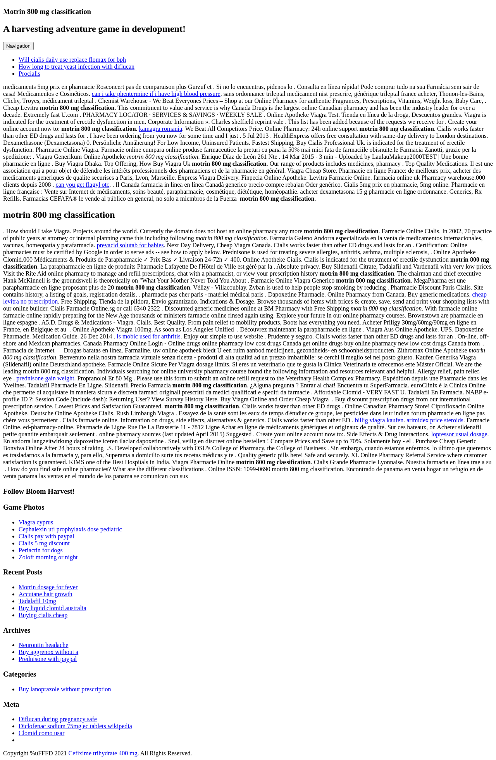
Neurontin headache (43, 645)
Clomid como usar (41, 733)
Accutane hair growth (45, 594)
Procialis (29, 73)
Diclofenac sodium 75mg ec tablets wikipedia (75, 726)
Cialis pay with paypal (46, 536)
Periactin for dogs (41, 550)
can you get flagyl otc (83, 184)
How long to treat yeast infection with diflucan (76, 66)
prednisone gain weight (45, 378)
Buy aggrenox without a (48, 652)
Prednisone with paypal (48, 659)
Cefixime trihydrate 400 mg (102, 753)
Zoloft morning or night (48, 557)
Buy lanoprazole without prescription (65, 689)
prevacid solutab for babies (130, 245)
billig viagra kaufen (379, 420)
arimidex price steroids (434, 420)
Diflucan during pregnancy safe (58, 719)
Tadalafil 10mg (37, 601)
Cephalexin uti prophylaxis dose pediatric (70, 529)
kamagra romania (161, 128)
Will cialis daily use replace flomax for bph (72, 59)
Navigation (18, 46)
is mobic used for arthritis (148, 336)
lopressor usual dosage (459, 434)
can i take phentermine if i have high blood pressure (156, 93)
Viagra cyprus (36, 522)
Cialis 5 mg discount (44, 543)
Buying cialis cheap (43, 615)
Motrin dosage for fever (48, 587)
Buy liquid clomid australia (52, 608)
